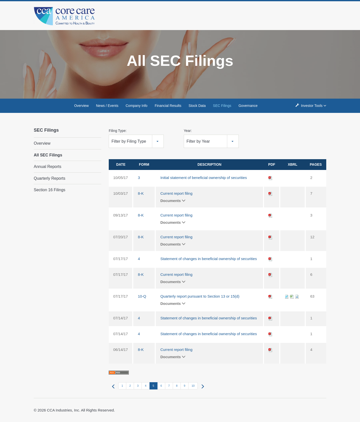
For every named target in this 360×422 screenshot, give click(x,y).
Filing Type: (117, 131)
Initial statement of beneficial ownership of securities (203, 177)
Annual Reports (47, 166)
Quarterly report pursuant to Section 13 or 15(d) (199, 296)
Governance (248, 106)
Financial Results (168, 106)
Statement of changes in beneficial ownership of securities (208, 259)
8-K (141, 193)
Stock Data (197, 106)
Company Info (137, 106)
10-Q (142, 296)
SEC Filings (222, 106)
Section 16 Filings (49, 190)
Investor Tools (312, 105)
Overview (81, 106)
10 (193, 385)
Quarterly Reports (49, 178)
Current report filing (176, 193)
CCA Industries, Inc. (63, 410)
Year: (188, 131)
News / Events (107, 106)
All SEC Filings (48, 155)
